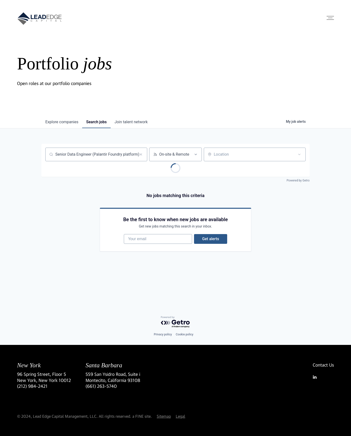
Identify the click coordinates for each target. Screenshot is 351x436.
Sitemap (164, 416)
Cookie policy (184, 334)
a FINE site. (142, 416)
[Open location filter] (299, 154)
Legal (180, 416)
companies (61, 122)
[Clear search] (141, 154)
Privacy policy (163, 334)
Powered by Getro (298, 180)
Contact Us (323, 365)
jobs (96, 122)
